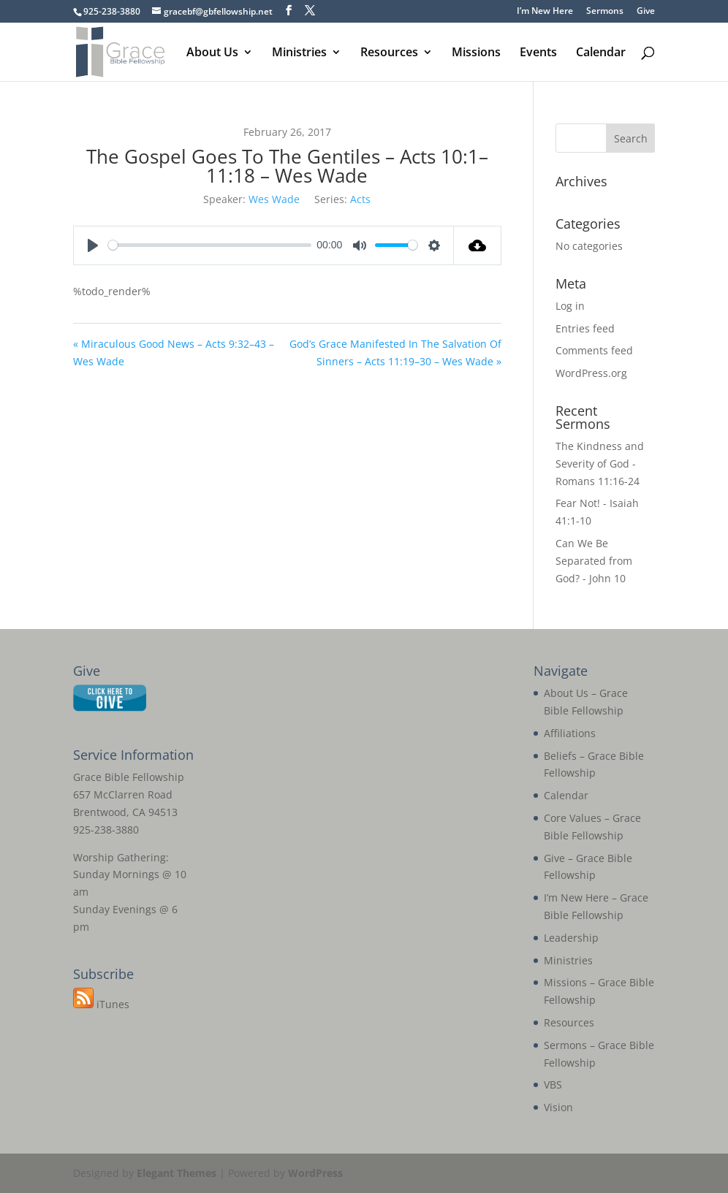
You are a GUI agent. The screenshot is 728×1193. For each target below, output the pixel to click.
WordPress (315, 1173)
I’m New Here (545, 12)
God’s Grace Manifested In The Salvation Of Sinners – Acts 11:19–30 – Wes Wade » (395, 352)
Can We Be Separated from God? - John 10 (594, 560)
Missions (476, 53)
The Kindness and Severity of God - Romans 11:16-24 (600, 463)
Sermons (604, 12)
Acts (360, 199)
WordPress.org (591, 373)
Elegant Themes (176, 1173)
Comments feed (594, 350)
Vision (558, 1107)
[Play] (93, 245)
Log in (570, 306)
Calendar (601, 53)
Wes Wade (274, 199)
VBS (553, 1084)
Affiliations (570, 733)
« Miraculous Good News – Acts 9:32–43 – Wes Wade (173, 352)
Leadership (571, 938)
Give (646, 12)
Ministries (299, 53)
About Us (212, 53)
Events (538, 53)
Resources (389, 53)
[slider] (209, 245)
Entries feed (585, 328)
